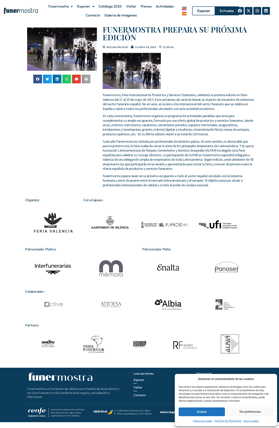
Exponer (85, 6)
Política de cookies (203, 421)
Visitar (131, 6)
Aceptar (202, 411)
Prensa (146, 6)
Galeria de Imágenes (120, 15)
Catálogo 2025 (110, 6)
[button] (37, 79)
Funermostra (60, 6)
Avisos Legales (251, 421)
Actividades (165, 6)
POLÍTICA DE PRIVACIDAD (227, 421)
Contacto (93, 15)
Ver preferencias (250, 411)
